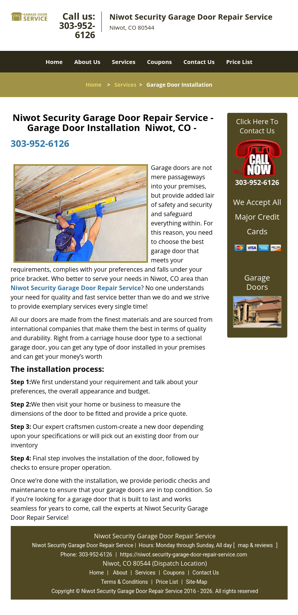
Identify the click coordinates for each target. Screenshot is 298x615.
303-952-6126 (77, 30)
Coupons (159, 62)
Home (54, 62)
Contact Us (199, 62)
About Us (87, 62)
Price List (239, 62)
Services (123, 62)
